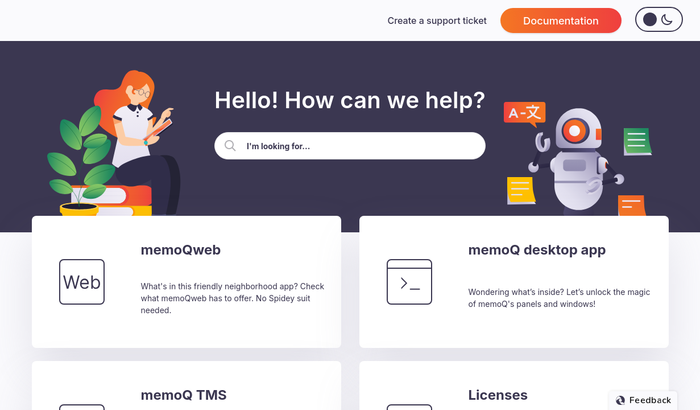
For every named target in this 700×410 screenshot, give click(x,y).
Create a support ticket (437, 20)
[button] (230, 145)
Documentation (561, 20)
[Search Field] (350, 145)
